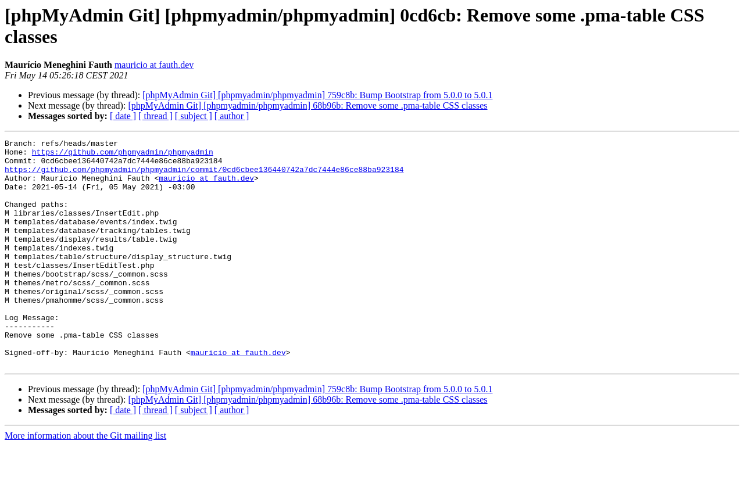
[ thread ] (155, 116)
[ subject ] (193, 116)
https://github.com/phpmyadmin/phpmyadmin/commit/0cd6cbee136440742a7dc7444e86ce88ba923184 (204, 176)
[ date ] (123, 116)
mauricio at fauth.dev (154, 65)
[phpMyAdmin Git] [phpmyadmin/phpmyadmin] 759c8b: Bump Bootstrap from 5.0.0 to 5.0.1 (317, 95)
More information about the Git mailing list (85, 481)
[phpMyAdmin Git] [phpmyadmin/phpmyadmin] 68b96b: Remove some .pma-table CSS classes (307, 105)
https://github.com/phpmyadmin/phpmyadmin (122, 155)
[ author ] (231, 116)
